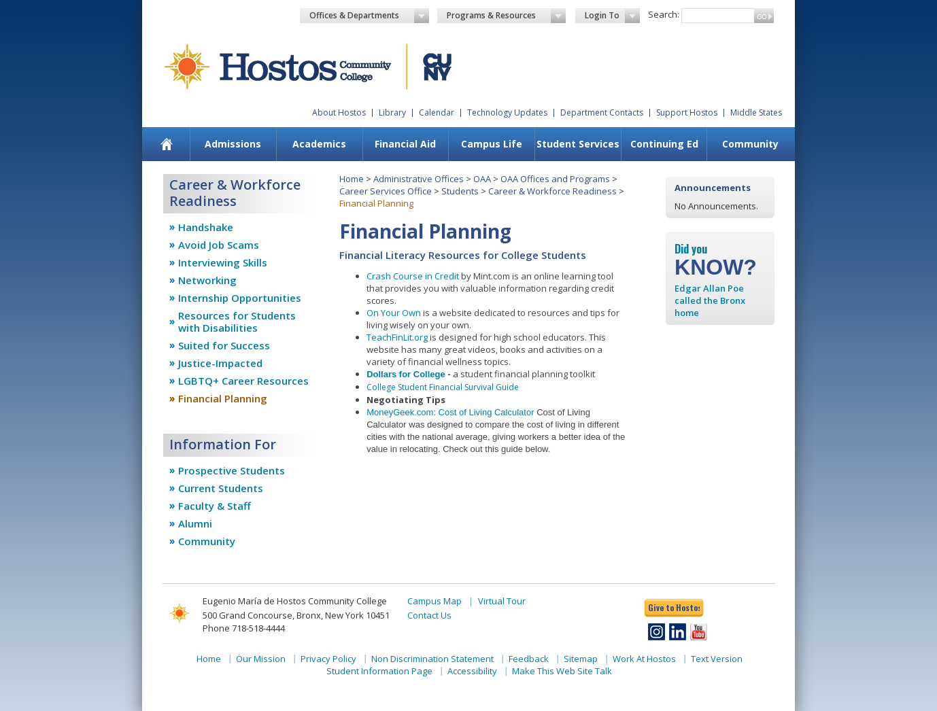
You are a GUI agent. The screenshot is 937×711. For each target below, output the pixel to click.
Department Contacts (601, 112)
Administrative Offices (418, 179)
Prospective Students (231, 470)
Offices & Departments (369, 15)
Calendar (436, 112)
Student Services (577, 143)
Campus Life (491, 143)
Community (750, 143)
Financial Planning (222, 398)
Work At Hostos (644, 659)
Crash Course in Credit (413, 276)
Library (392, 112)
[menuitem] (167, 144)
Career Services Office (385, 191)
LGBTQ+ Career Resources (243, 381)
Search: (663, 14)
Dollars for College (406, 374)
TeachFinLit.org (397, 337)
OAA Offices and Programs (555, 179)
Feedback (529, 659)
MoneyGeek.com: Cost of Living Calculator (450, 412)
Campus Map (434, 601)
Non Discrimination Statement (432, 659)
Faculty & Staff (214, 506)
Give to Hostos (674, 607)
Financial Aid (405, 143)
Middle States (756, 112)
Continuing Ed (664, 143)
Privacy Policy (328, 659)
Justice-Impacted (220, 363)
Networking (207, 280)
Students (460, 191)
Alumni (195, 523)
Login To (612, 15)
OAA (482, 179)
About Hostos (339, 112)
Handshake (205, 227)
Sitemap (581, 659)
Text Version (717, 659)
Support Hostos (686, 112)
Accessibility (472, 671)
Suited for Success (224, 345)
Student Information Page (379, 671)
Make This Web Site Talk (562, 671)
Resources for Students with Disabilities (237, 321)
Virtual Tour (502, 601)
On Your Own (394, 313)
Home (351, 179)
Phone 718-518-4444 (244, 628)
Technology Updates (507, 112)
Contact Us (429, 615)
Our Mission (261, 659)
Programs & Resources (506, 15)
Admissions (233, 143)
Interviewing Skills (222, 262)
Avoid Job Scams (218, 245)
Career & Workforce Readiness (552, 191)
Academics (319, 143)
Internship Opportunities (239, 298)
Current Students (220, 488)
